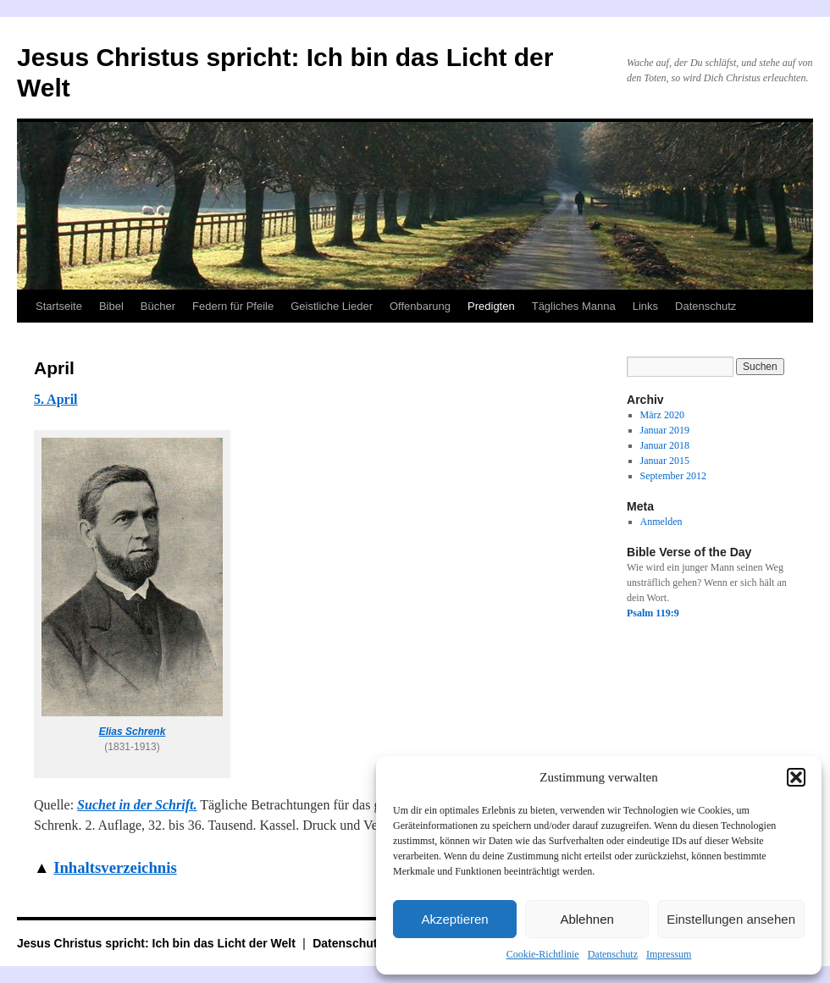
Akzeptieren (454, 919)
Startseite (59, 306)
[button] (796, 777)
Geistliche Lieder (331, 306)
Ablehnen (586, 919)
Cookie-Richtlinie (542, 954)
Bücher (158, 306)
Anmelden (661, 521)
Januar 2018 (664, 445)
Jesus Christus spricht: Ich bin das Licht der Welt (158, 943)
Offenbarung (420, 306)
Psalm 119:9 (653, 613)
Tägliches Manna (574, 306)
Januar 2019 (664, 430)
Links (645, 306)
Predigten (491, 306)
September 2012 (673, 476)
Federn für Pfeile (233, 306)
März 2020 (662, 415)
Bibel (111, 306)
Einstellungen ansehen (731, 919)
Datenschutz (613, 954)
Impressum (668, 954)
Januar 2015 (664, 461)
